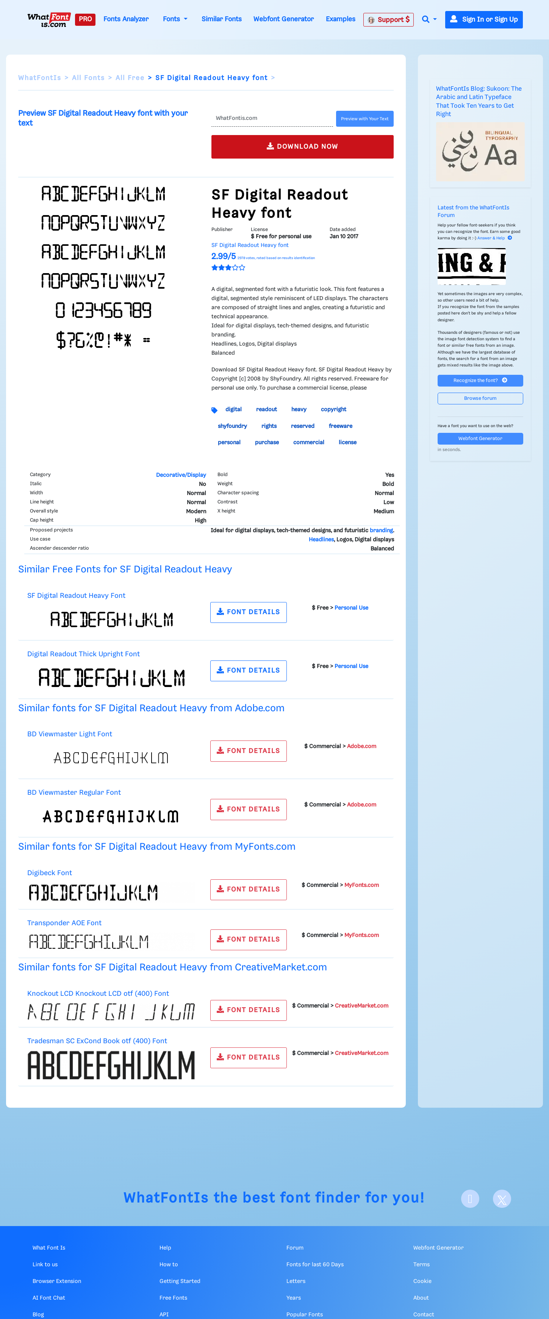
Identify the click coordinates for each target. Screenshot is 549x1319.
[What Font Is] (49, 19)
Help (165, 1248)
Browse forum (480, 398)
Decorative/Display (181, 475)
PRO (85, 19)
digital (233, 410)
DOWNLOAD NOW (302, 146)
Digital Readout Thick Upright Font (83, 654)
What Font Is (49, 1248)
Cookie (422, 1281)
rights (269, 426)
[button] (429, 20)
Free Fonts (173, 1298)
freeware (340, 426)
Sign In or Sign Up (484, 19)
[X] (502, 1199)
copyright (333, 410)
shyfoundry (232, 426)
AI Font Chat (49, 1298)
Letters (295, 1281)
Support (389, 20)
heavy (299, 410)
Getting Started (180, 1281)
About (421, 1298)
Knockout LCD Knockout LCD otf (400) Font (98, 993)
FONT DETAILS (248, 612)
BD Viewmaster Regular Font (74, 792)
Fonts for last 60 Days (315, 1265)
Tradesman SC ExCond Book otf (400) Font (97, 1041)
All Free (130, 78)
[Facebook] (470, 1199)
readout (266, 410)
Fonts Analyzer (126, 19)
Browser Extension (57, 1281)
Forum (294, 1248)
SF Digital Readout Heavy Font (76, 595)
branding (381, 531)
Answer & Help (494, 238)
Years (293, 1298)
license (348, 443)
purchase (267, 443)
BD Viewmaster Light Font (69, 734)
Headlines (321, 540)
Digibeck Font (49, 873)
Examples (340, 19)
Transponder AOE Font (64, 923)
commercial (308, 443)
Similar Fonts (222, 19)
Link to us (45, 1265)
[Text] (272, 119)
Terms (421, 1265)
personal (229, 443)
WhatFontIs (39, 78)
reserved (302, 426)
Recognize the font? (480, 380)
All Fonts (88, 78)
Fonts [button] (172, 19)
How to (169, 1265)
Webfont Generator (283, 19)
